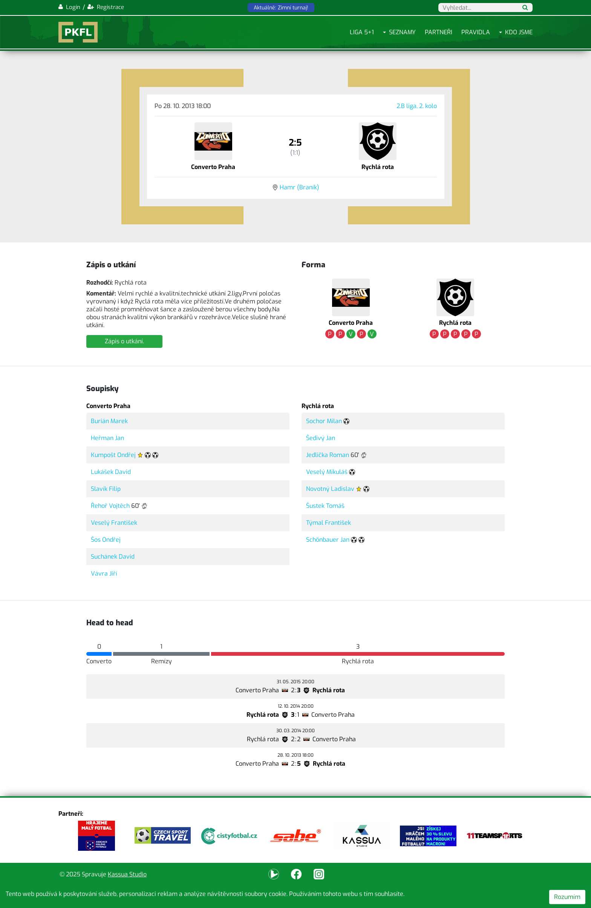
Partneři (438, 32)
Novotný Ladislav (330, 489)
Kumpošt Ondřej (113, 455)
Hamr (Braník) (299, 187)
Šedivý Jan (320, 438)
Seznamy (402, 32)
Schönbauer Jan (327, 540)
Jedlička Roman (327, 455)
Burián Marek (109, 421)
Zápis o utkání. (124, 341)
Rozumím (567, 897)
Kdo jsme (519, 32)
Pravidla (475, 32)
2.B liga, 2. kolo (417, 106)
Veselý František (114, 523)
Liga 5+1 (362, 32)
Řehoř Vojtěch (110, 506)
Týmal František (328, 523)
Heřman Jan (107, 438)
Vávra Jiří (104, 573)
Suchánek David (113, 557)
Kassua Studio (127, 874)
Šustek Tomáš (325, 506)
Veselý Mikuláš (327, 472)
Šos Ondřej (106, 540)
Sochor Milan (324, 421)
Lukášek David (111, 472)
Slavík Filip (106, 489)
